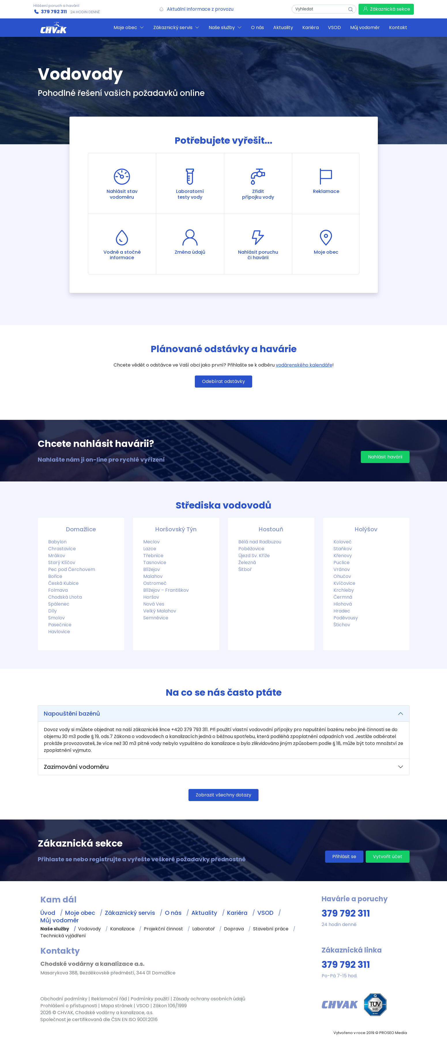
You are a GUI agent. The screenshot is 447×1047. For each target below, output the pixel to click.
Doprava (234, 928)
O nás (173, 913)
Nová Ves (153, 604)
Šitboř (245, 569)
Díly (52, 611)
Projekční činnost (163, 928)
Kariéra (237, 913)
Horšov (151, 597)
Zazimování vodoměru (76, 767)
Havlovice (59, 631)
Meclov (151, 541)
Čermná (342, 597)
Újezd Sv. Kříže (254, 555)
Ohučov (342, 576)
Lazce (149, 548)
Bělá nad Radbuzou (259, 541)
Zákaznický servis (130, 913)
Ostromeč (155, 583)
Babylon (57, 541)
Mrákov (56, 555)
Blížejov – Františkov (166, 590)
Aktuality (204, 913)
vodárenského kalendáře (304, 365)
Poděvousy (345, 617)
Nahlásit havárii (385, 457)
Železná (247, 562)
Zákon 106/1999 (170, 1005)
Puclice (341, 562)
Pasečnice (59, 624)
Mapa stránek (117, 1005)
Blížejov (151, 569)
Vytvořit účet (387, 856)
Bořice (55, 576)
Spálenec (58, 604)
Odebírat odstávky (223, 381)
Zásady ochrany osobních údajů (209, 998)
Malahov (153, 576)
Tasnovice (154, 562)
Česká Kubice (63, 583)
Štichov (341, 624)
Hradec (341, 611)
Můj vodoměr (59, 920)
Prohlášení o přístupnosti (68, 1005)
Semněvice (155, 617)
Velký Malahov (159, 611)
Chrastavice (62, 548)
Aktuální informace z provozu (200, 9)
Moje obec (80, 913)
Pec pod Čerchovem (71, 569)
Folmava (58, 590)
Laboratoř (203, 928)
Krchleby (343, 590)
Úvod (47, 913)
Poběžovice (251, 548)
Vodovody (89, 928)
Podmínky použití (150, 998)
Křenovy (342, 555)
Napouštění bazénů (72, 714)
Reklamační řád (109, 998)
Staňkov (342, 548)
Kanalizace (122, 928)
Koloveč (342, 541)
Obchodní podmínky (63, 998)
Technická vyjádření (63, 935)
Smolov (56, 617)
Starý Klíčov (61, 562)
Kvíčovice (344, 583)
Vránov (341, 569)
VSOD (265, 913)
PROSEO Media (393, 1032)
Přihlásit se (344, 856)
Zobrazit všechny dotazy (223, 795)
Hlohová (342, 604)
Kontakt (398, 27)
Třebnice (153, 555)
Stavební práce (270, 928)
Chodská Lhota (65, 597)
